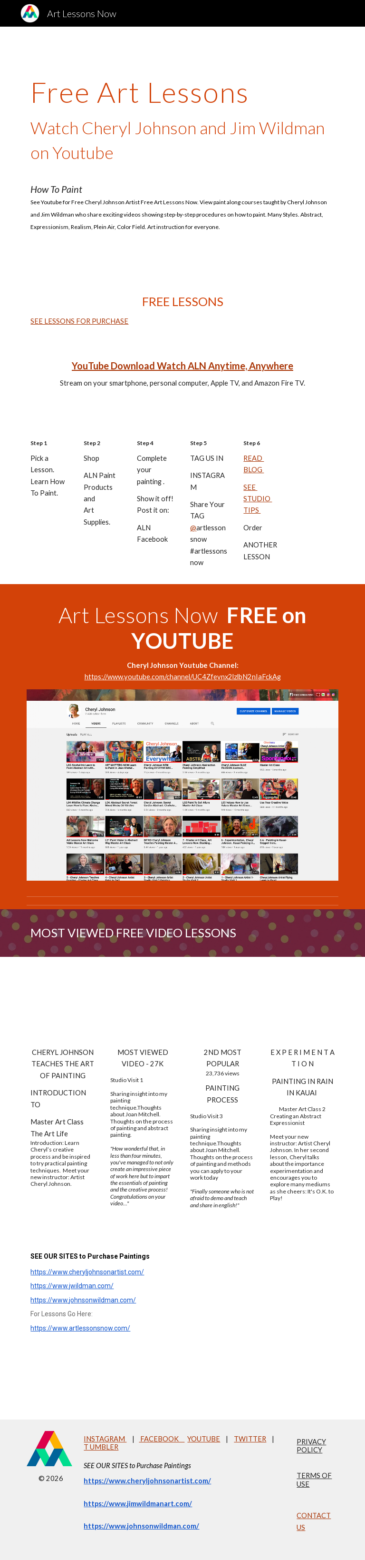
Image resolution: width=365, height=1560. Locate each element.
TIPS (251, 510)
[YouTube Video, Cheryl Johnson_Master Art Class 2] (302, 1004)
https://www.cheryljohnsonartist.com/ (87, 1272)
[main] (182, 151)
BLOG (253, 470)
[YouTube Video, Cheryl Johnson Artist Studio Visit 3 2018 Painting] (222, 1004)
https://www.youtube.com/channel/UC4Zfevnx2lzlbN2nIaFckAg (183, 677)
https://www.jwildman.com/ (72, 1286)
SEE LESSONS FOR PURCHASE (79, 321)
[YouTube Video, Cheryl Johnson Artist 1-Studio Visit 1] (142, 1004)
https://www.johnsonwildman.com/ (83, 1300)
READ (253, 458)
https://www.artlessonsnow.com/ (80, 1328)
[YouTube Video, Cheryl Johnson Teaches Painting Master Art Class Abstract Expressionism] (62, 1004)
